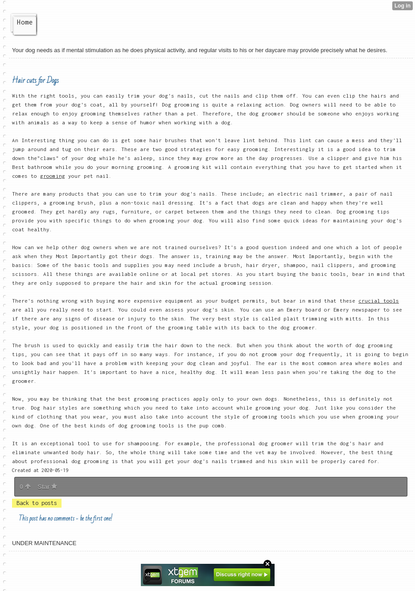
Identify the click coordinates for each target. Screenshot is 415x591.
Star (47, 486)
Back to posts (36, 503)
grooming (52, 176)
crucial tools (378, 301)
